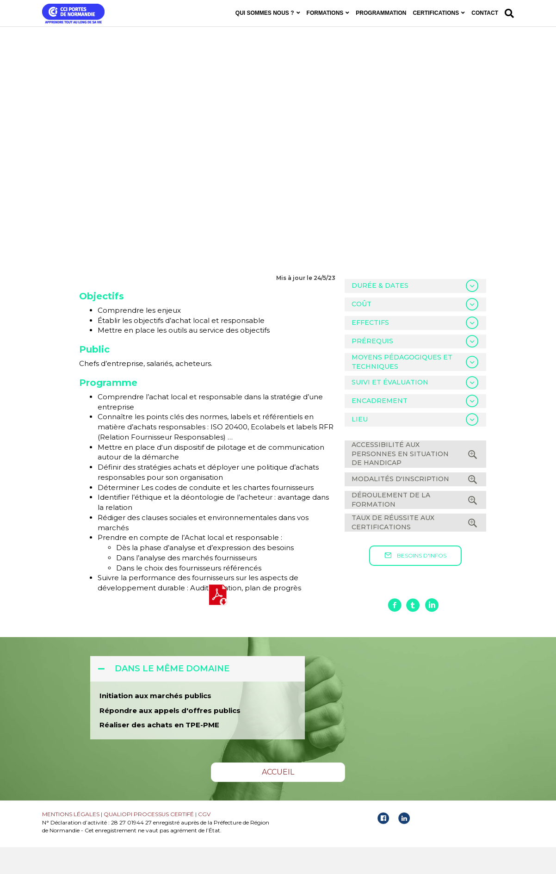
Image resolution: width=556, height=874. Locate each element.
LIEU (360, 446)
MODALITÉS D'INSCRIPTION (400, 506)
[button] (415, 583)
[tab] (415, 313)
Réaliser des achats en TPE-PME (159, 752)
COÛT (361, 331)
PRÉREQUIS (372, 368)
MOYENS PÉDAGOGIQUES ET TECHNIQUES (402, 388)
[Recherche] (507, 13)
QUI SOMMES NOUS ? (264, 13)
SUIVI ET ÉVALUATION (390, 409)
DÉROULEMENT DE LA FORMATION (391, 526)
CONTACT (484, 13)
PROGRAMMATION (381, 13)
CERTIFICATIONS (436, 13)
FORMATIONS (325, 13)
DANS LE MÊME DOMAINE (172, 695)
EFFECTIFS (370, 349)
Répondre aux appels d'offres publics (170, 737)
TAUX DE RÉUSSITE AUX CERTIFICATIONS (393, 549)
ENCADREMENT (380, 428)
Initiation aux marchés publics (155, 722)
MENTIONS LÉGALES (70, 840)
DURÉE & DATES (380, 312)
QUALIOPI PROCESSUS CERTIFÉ (149, 840)
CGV (204, 840)
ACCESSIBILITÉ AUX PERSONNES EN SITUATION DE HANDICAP (400, 480)
